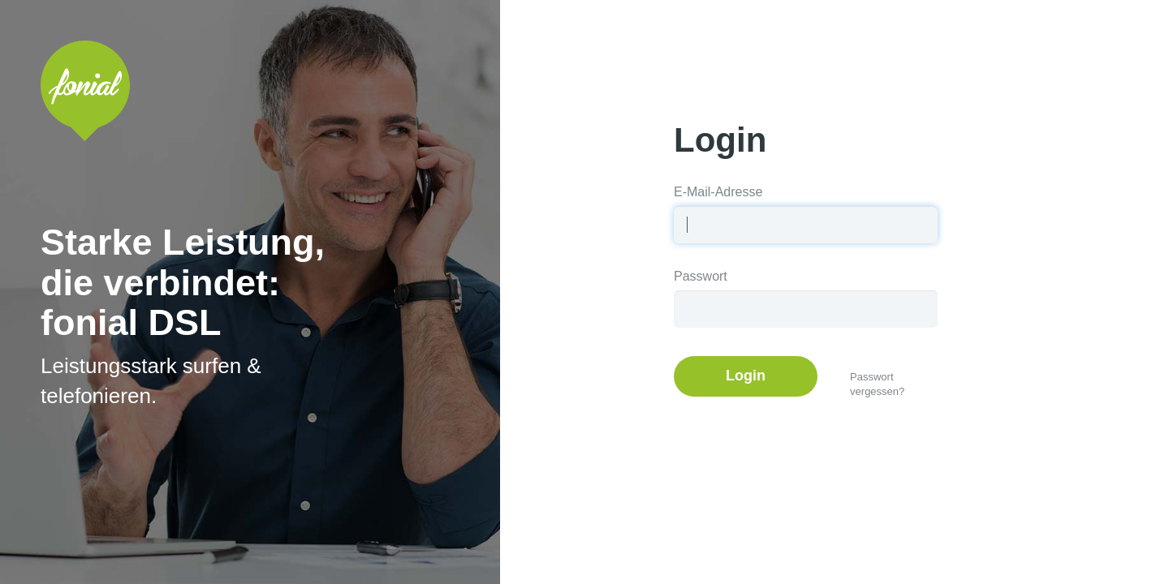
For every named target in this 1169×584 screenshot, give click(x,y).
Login (746, 375)
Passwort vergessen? (877, 384)
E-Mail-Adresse (718, 192)
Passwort (700, 276)
